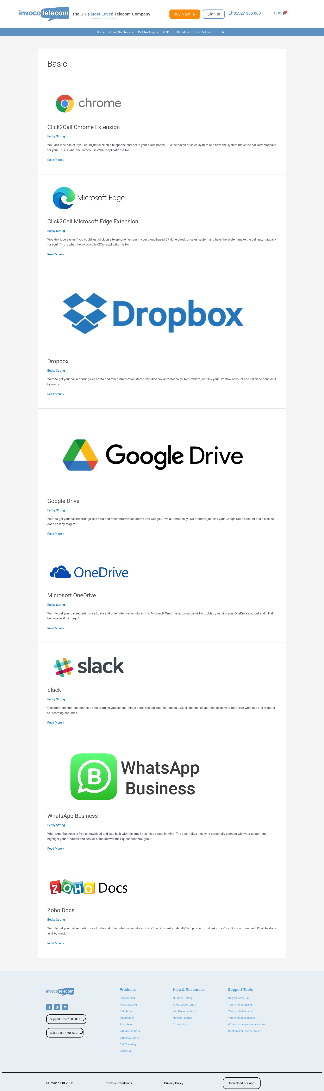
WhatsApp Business (75, 815)
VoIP (168, 32)
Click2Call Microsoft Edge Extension (98, 221)
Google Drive (65, 501)
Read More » (55, 159)
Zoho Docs (62, 910)
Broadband (184, 32)
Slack (55, 690)
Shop (223, 32)
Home (101, 32)
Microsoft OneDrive (74, 595)
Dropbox (59, 361)
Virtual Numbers (121, 32)
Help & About (205, 32)
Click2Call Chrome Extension (88, 127)
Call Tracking (148, 32)
